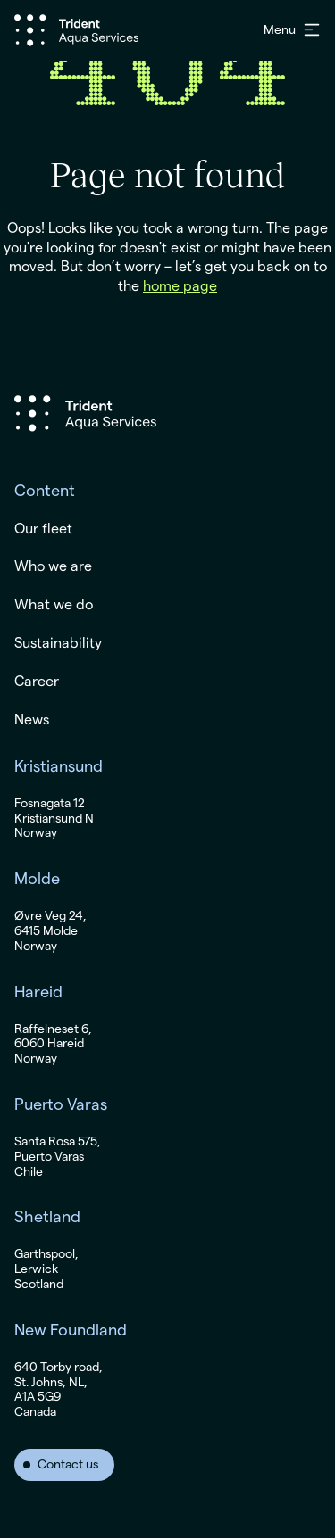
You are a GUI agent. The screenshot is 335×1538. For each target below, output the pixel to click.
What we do (53, 605)
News (31, 720)
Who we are (53, 566)
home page (180, 286)
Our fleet (43, 529)
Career (36, 681)
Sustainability (58, 643)
